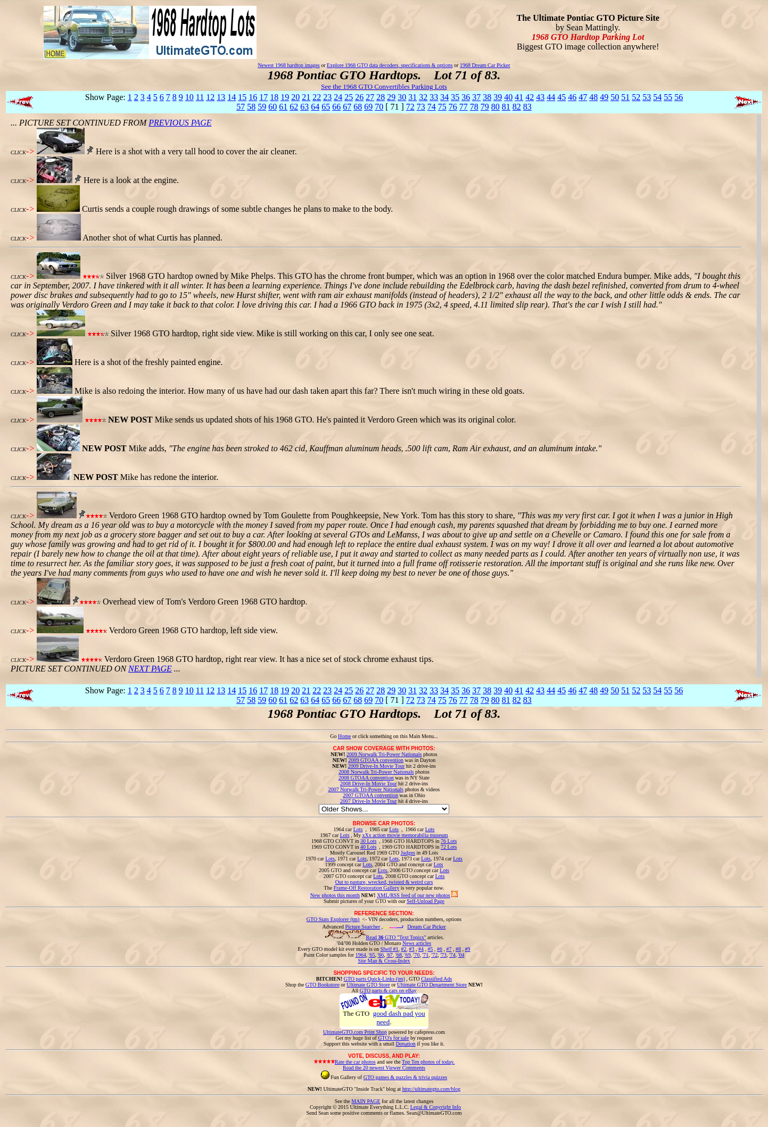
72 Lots (449, 847)
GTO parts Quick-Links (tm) (374, 979)
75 (442, 106)
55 (668, 97)
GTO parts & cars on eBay (388, 990)
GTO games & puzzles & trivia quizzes (406, 1077)
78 (474, 106)
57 (240, 106)
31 (412, 97)
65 (325, 106)
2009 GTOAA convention (375, 760)
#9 (467, 949)
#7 (448, 949)
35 (455, 97)
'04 (461, 955)
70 (379, 106)
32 (423, 97)
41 (519, 97)
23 (327, 97)
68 (357, 106)
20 (295, 97)
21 (306, 97)
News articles (416, 943)
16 (253, 97)
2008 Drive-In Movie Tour (368, 783)
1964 (361, 955)
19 (284, 97)
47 (583, 97)
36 (465, 97)
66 (336, 106)
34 (444, 97)
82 (517, 106)
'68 (398, 955)
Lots (358, 829)
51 (625, 97)
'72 (434, 955)
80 (495, 106)
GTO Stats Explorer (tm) (333, 919)
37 (476, 97)
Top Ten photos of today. (428, 1062)
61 (283, 106)
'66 (380, 955)
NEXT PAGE (150, 668)
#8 (458, 949)
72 (410, 106)
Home (344, 736)
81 (506, 106)
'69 (407, 955)
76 (453, 106)
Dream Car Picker (426, 927)
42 (529, 97)
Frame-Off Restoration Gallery (367, 888)
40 (508, 97)
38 (487, 97)
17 (263, 97)
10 (189, 97)
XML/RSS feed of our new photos (413, 895)
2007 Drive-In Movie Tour (368, 801)
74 (431, 106)
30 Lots (368, 841)
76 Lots (449, 841)
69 (368, 106)
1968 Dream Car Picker (485, 65)
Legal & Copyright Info (435, 1107)
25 (348, 97)
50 (614, 97)
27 (370, 97)
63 (304, 106)
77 (463, 106)
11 (200, 97)
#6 (439, 949)
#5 (430, 949)
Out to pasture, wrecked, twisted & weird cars (384, 882)
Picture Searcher (363, 927)
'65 (372, 955)
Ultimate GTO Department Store (432, 985)
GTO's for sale (393, 1038)
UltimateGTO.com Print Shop (355, 1032)
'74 (452, 955)
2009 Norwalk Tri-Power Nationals (384, 754)
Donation (406, 1044)
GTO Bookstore (322, 985)
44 (551, 97)
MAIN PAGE (365, 1101)
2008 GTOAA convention (366, 778)
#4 (421, 949)
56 (678, 97)
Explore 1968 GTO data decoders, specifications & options (389, 65)
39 (497, 97)
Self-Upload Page (425, 901)
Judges (408, 853)
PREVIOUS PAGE (179, 122)
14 (231, 97)
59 (262, 106)
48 (593, 97)
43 (540, 97)
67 (347, 106)
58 (251, 106)
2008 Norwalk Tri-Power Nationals (376, 772)
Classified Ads (436, 979)
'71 (426, 955)
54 (657, 97)
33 (434, 97)
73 (421, 106)
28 (380, 97)
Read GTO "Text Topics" (396, 937)
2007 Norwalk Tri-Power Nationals (365, 789)
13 (221, 97)
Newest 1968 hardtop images (288, 65)
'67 (389, 955)
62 (294, 106)
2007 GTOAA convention (370, 795)
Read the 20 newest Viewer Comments (384, 1068)
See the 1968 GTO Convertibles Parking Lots (384, 86)
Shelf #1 (390, 949)
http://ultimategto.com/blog (431, 1089)
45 (561, 97)
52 (636, 97)
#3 (411, 949)
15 (242, 97)
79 (485, 106)
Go (334, 736)
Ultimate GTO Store (368, 985)
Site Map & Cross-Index (384, 962)
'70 (417, 955)
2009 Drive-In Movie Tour (376, 766)
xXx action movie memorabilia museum (405, 835)
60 (272, 106)
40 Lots (368, 847)
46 (572, 97)
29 (391, 97)
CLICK (18, 152)
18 (274, 97)
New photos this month (335, 895)
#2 (403, 949)
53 (646, 97)
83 (527, 106)
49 (604, 97)
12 (210, 97)
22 (316, 97)
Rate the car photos (355, 1062)
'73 (443, 955)
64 (315, 106)
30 (402, 97)
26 (359, 97)
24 (338, 97)
